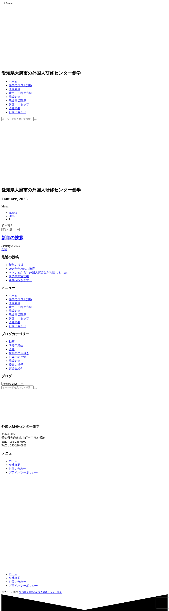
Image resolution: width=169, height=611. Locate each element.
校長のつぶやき (19, 353)
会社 (4, 249)
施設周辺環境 (17, 314)
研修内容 (14, 303)
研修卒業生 (16, 345)
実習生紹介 (16, 368)
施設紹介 (14, 310)
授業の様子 (16, 364)
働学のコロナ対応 (20, 299)
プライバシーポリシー (23, 472)
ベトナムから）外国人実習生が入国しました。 (39, 272)
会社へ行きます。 (20, 280)
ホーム (13, 295)
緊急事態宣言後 (19, 276)
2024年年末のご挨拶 (22, 268)
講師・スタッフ (19, 318)
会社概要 (14, 322)
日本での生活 (17, 356)
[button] (3, 3)
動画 (12, 341)
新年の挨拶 (12, 237)
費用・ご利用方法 (20, 307)
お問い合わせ (17, 326)
